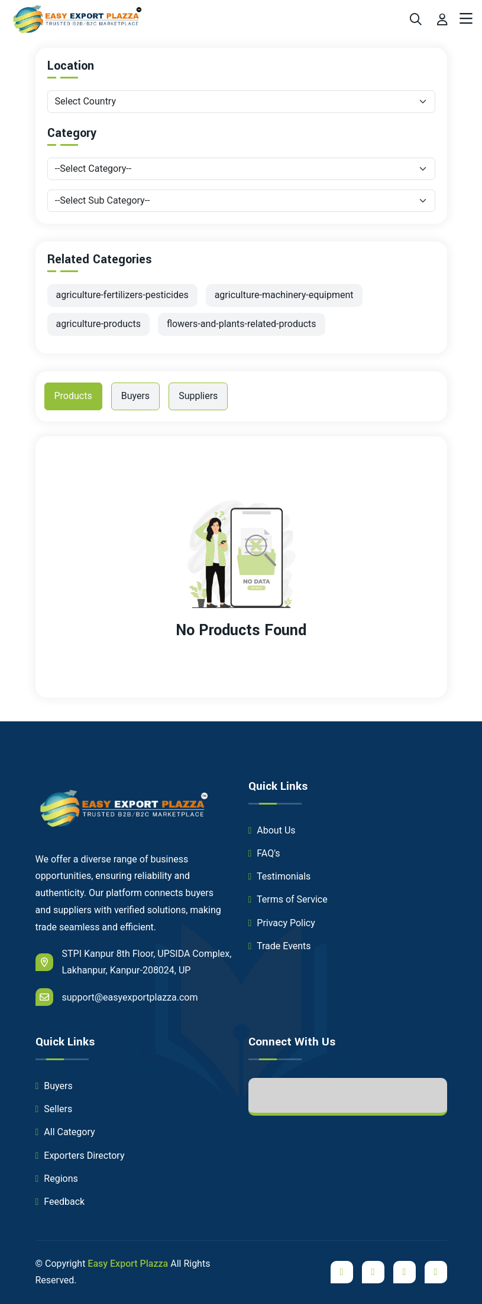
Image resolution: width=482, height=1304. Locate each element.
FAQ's (264, 853)
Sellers (54, 1109)
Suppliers (198, 395)
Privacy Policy (281, 923)
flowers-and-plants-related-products (241, 323)
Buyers (135, 395)
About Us (272, 830)
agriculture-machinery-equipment (284, 294)
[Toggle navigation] (466, 19)
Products (73, 395)
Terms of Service (288, 899)
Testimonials (279, 876)
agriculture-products (98, 323)
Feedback (60, 1201)
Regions (56, 1178)
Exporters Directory (80, 1155)
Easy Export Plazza (128, 1263)
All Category (65, 1132)
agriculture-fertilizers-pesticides (122, 294)
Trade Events (279, 946)
